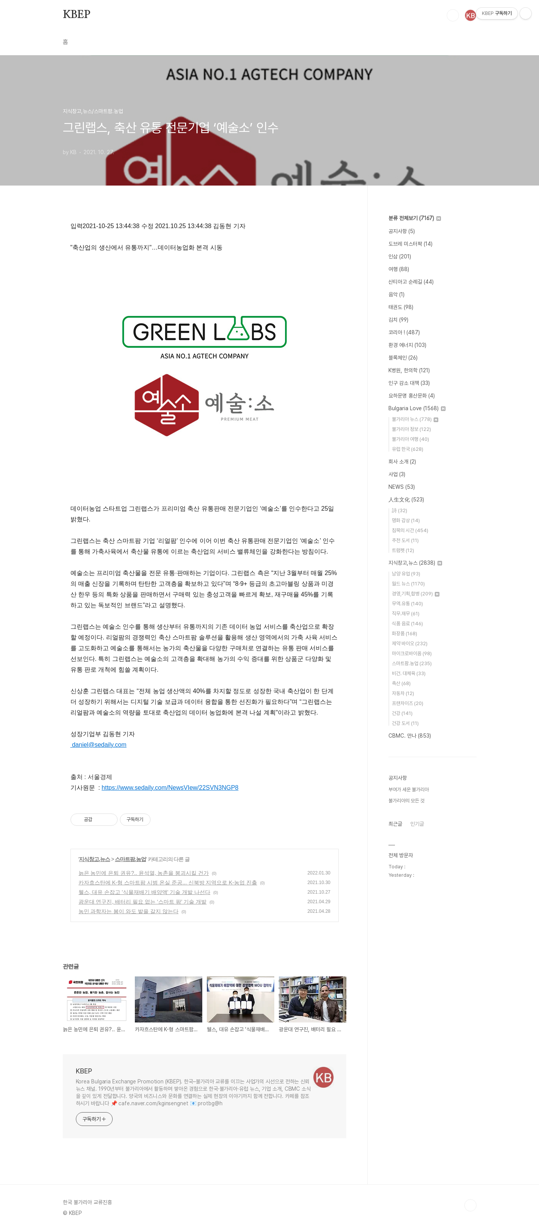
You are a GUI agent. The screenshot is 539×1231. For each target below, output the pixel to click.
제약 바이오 (410, 643)
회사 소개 (402, 462)
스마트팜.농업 (130, 859)
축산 (401, 683)
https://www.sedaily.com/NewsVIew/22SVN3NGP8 (170, 787)
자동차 (403, 693)
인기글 (417, 824)
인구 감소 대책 (409, 383)
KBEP (76, 15)
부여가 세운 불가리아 (408, 789)
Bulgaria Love (417, 408)
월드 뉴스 (408, 584)
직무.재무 (405, 613)
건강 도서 (405, 723)
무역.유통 (407, 603)
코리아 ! (404, 332)
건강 (402, 713)
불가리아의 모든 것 (406, 801)
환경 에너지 (407, 345)
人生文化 (406, 499)
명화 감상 (406, 520)
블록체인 (403, 358)
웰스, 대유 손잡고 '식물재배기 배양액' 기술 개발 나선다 (144, 892)
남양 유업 (406, 574)
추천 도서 (405, 540)
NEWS (401, 487)
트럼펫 (403, 550)
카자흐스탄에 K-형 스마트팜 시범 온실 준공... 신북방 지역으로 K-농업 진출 (168, 882)
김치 (398, 320)
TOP (470, 1205)
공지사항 (401, 231)
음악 (396, 294)
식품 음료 (407, 623)
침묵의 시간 (410, 530)
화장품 (404, 633)
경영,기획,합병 (415, 594)
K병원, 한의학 (409, 370)
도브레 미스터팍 (410, 244)
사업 (396, 474)
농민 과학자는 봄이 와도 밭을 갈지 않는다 (129, 911)
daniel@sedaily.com (98, 744)
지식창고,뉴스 (94, 859)
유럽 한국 (407, 449)
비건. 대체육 (409, 673)
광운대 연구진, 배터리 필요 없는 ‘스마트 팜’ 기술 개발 (143, 902)
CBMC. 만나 (409, 736)
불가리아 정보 (411, 429)
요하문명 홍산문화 (411, 396)
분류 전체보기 (414, 218)
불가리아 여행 (410, 439)
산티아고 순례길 (411, 282)
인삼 (399, 256)
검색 (453, 15)
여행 (398, 269)
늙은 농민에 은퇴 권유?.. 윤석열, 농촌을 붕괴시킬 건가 (144, 873)
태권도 (400, 307)
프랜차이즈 (407, 703)
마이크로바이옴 (412, 653)
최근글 (395, 824)
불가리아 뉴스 (415, 419)
